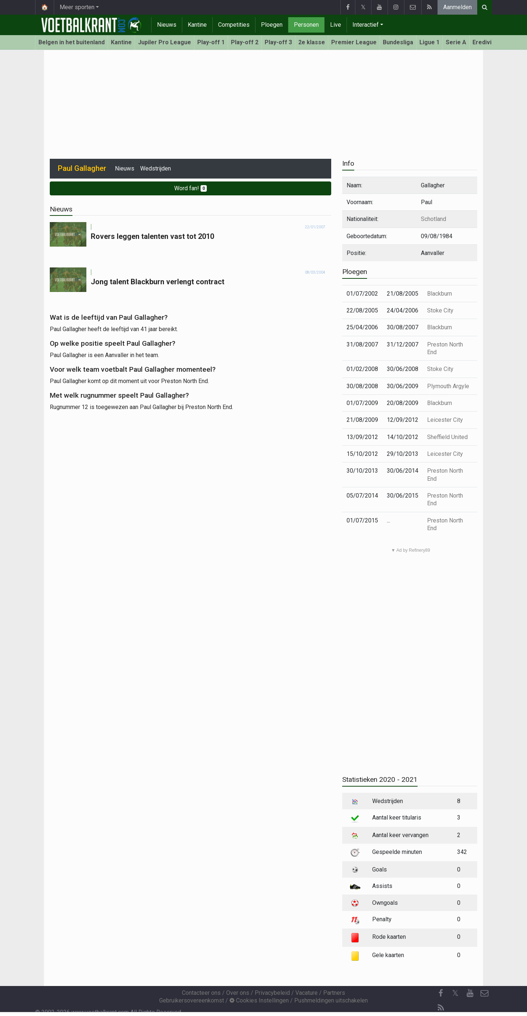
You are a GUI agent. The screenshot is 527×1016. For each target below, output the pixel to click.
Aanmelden (457, 7)
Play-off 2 (244, 42)
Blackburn (439, 293)
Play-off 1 (211, 42)
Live (335, 24)
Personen (306, 24)
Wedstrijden (155, 168)
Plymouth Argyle (448, 386)
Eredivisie (486, 42)
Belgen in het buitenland (71, 42)
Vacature (306, 992)
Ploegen (272, 24)
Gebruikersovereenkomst (191, 1000)
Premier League (354, 42)
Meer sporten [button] (77, 7)
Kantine (197, 24)
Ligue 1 (429, 42)
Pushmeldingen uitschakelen (331, 1000)
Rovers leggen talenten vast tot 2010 (152, 236)
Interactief (365, 24)
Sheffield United (447, 437)
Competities (234, 24)
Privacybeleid (272, 992)
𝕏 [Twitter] (455, 993)
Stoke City (440, 310)
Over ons (237, 992)
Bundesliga (398, 42)
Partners (334, 992)
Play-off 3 (278, 42)
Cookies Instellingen (259, 1000)
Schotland (433, 218)
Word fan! (190, 188)
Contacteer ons (201, 992)
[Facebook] (440, 993)
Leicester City (445, 419)
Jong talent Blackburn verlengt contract (157, 281)
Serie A (456, 42)
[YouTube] (470, 993)
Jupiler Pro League (164, 42)
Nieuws (166, 24)
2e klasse (311, 42)
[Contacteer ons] (484, 993)
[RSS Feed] (440, 1008)
